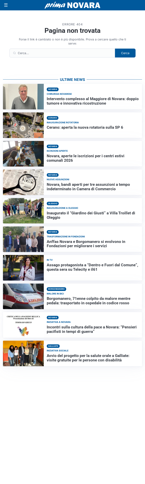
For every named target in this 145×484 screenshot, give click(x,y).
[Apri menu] (6, 5)
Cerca (125, 53)
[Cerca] (62, 53)
